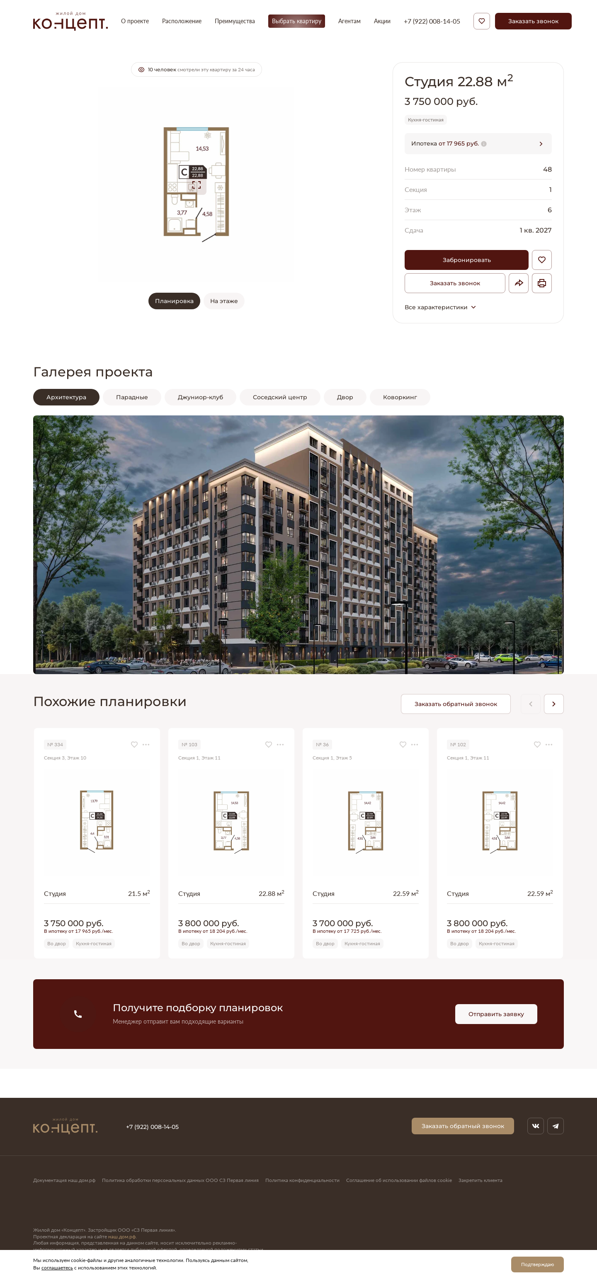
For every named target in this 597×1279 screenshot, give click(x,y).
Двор (345, 397)
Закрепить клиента (480, 1180)
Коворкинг (400, 397)
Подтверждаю (537, 1264)
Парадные (132, 397)
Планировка (174, 301)
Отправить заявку (496, 1014)
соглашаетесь (57, 1267)
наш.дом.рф (122, 1236)
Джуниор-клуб (200, 397)
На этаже (224, 301)
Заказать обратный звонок (456, 704)
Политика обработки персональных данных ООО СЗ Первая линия (180, 1180)
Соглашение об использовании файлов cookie (399, 1180)
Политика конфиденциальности (302, 1180)
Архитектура (66, 397)
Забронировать (467, 260)
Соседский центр (280, 397)
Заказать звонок (533, 21)
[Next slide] (554, 704)
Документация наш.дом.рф (64, 1180)
